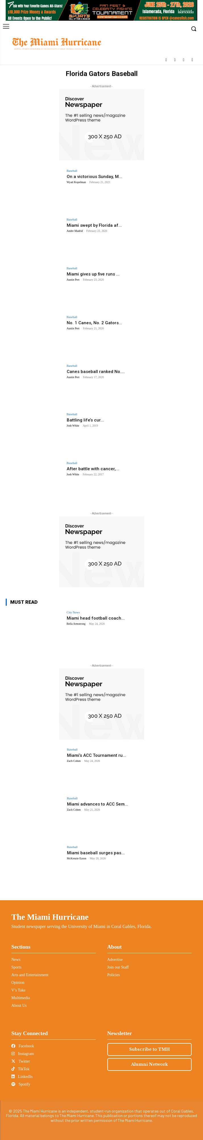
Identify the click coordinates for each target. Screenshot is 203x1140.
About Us (19, 1005)
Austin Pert (73, 279)
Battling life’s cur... (85, 420)
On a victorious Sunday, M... (94, 176)
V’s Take (18, 990)
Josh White (73, 425)
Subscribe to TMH (149, 1049)
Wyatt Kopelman (76, 182)
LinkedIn (22, 1077)
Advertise (115, 959)
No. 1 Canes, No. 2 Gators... (94, 322)
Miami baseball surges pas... (96, 852)
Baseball (72, 170)
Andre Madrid (75, 230)
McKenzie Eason (77, 858)
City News (73, 612)
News (15, 959)
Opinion (17, 982)
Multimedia (20, 998)
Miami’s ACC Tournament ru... (96, 755)
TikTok (20, 1069)
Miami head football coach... (96, 618)
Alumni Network (149, 1064)
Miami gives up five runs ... (93, 274)
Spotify (20, 1084)
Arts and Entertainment (30, 975)
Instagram (22, 1054)
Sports (16, 967)
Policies (113, 975)
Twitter (20, 1061)
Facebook (22, 1046)
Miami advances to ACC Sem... (97, 804)
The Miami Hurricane (50, 916)
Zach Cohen (74, 760)
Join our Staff (118, 967)
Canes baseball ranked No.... (96, 371)
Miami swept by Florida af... (94, 225)
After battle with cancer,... (93, 468)
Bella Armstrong (76, 623)
